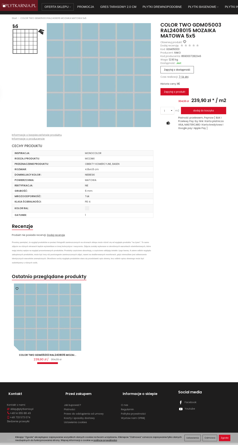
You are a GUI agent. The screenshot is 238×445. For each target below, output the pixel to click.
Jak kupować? (72, 407)
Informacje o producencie (28, 139)
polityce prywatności (105, 440)
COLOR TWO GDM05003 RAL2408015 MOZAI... (47, 360)
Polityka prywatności (133, 415)
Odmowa (209, 437)
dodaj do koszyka (203, 110)
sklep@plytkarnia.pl (20, 410)
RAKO (177, 52)
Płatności (69, 411)
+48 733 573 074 (18, 419)
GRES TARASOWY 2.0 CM (123, 7)
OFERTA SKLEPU (63, 7)
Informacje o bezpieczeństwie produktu (37, 135)
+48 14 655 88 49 (19, 415)
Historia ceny (169, 84)
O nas (124, 407)
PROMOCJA (90, 7)
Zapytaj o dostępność (177, 69)
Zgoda (224, 437)
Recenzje (25, 227)
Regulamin (127, 411)
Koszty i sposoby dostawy (79, 420)
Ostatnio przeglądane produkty (57, 279)
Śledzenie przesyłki (18, 423)
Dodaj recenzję (56, 236)
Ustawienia (192, 437)
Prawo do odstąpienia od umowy (84, 415)
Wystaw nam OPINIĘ (133, 420)
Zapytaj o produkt (174, 92)
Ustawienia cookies (75, 424)
